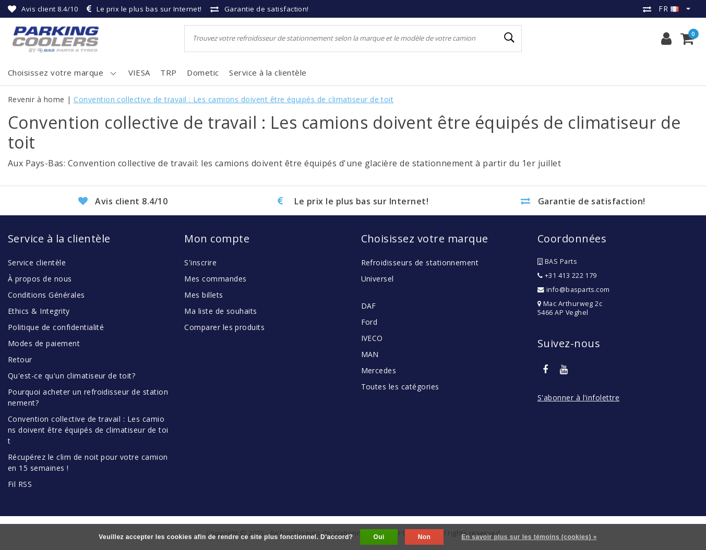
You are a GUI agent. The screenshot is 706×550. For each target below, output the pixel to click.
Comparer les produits (224, 327)
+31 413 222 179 (567, 275)
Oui (378, 537)
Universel (377, 279)
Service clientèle (37, 262)
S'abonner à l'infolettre (578, 397)
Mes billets (203, 295)
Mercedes (379, 370)
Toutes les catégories (400, 387)
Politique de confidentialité (56, 327)
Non (424, 537)
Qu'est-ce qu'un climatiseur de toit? (71, 376)
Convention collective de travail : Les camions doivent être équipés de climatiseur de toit (233, 99)
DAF (368, 306)
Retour (20, 359)
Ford (369, 322)
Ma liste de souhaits (220, 311)
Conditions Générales (46, 295)
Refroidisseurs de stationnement (420, 262)
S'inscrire (200, 262)
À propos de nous (40, 279)
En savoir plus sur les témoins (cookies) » (529, 537)
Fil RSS (20, 484)
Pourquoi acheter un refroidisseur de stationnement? (88, 397)
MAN (370, 354)
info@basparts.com (573, 289)
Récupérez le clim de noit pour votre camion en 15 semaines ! (88, 462)
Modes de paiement (44, 343)
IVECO (372, 338)
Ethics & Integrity (39, 311)
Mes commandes (215, 279)
